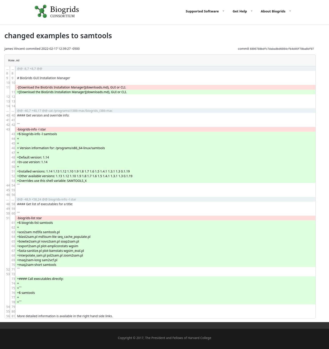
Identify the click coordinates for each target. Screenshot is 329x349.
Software (202, 11)
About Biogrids (273, 11)
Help (240, 11)
